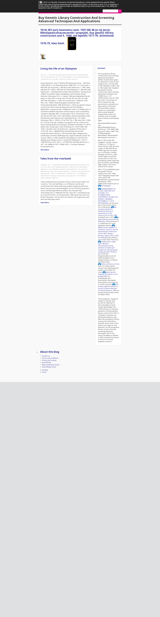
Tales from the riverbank (55, 158)
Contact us (46, 356)
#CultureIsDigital (104, 186)
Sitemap (45, 370)
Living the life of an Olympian (58, 68)
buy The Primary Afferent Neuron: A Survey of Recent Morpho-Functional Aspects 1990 (108, 287)
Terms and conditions (50, 358)
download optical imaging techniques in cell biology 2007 (107, 274)
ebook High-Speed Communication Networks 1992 (108, 219)
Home (44, 372)
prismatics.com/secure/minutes (110, 264)
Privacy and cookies (49, 360)
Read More (45, 150)
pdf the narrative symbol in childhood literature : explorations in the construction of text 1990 (107, 211)
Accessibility (46, 362)
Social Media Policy (49, 367)
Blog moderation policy (50, 365)
